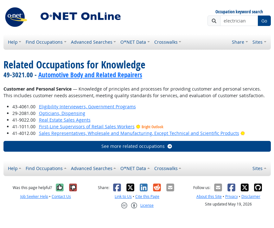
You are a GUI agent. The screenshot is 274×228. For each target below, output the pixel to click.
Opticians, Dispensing (62, 113)
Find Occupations (44, 42)
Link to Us (123, 196)
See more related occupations (137, 146)
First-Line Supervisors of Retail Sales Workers (87, 127)
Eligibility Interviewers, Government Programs (87, 107)
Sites (257, 42)
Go (264, 21)
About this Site (209, 196)
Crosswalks (166, 42)
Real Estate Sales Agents (65, 120)
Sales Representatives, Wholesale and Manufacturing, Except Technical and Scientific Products (139, 133)
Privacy (231, 196)
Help (13, 42)
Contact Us (61, 196)
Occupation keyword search (239, 12)
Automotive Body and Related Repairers (90, 74)
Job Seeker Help (34, 196)
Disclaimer (250, 196)
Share (238, 42)
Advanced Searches (91, 42)
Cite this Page (147, 196)
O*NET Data (133, 42)
